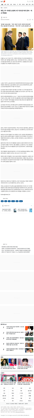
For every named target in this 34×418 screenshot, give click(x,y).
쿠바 (9, 201)
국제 (30, 388)
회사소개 (7, 403)
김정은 (21, 201)
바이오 (30, 393)
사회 (13, 388)
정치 (4, 388)
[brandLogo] (3, 1)
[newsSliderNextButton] (32, 324)
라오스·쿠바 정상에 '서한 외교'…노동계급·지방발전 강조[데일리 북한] (16, 250)
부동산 (13, 393)
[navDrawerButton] (32, 1)
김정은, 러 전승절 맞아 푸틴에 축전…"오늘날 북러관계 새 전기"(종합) (16, 248)
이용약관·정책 (21, 403)
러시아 (13, 201)
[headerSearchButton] (27, 1)
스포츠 (2, 373)
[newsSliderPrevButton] (29, 324)
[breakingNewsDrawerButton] (30, 1)
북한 (1, 7)
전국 (4, 390)
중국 (17, 201)
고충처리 (26, 403)
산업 (4, 393)
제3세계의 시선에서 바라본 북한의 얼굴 (10, 246)
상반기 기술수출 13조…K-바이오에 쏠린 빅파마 (22, 210)
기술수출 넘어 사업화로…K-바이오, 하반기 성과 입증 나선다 (7, 210)
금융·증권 (30, 390)
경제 (21, 388)
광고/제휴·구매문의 (13, 403)
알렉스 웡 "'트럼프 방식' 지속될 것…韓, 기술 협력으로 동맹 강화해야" (16, 252)
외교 (6, 201)
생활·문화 (4, 395)
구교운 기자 (5, 17)
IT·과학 (21, 393)
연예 (2, 357)
